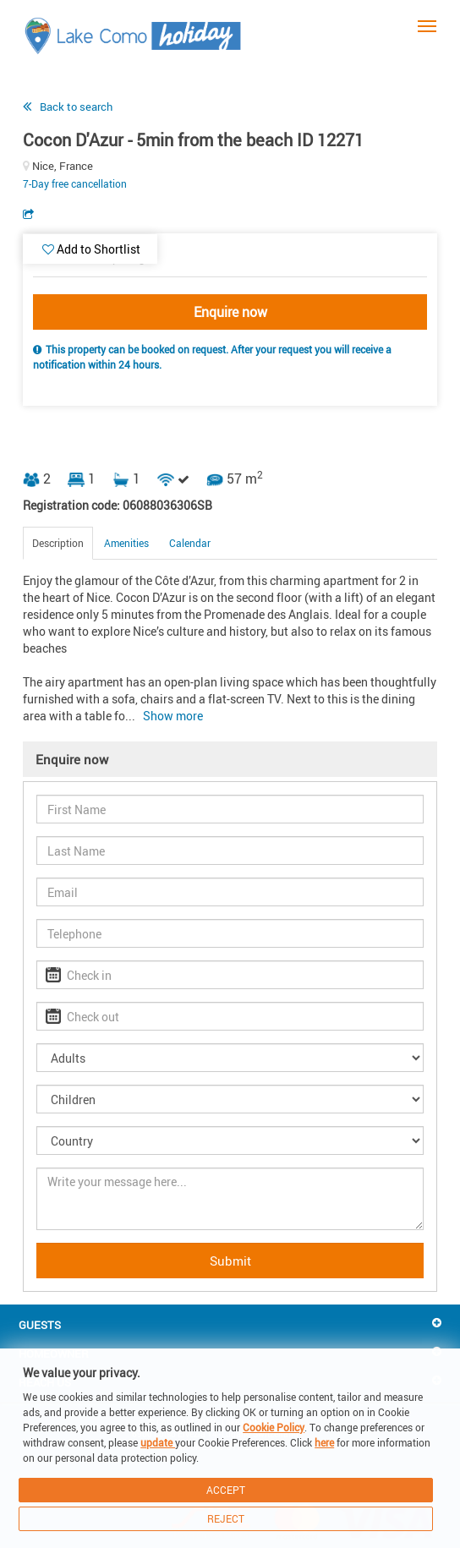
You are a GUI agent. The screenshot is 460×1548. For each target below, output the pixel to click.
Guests (40, 1324)
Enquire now (230, 312)
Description (58, 543)
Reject (225, 1518)
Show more (173, 716)
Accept (225, 1489)
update (157, 1442)
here (324, 1442)
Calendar (190, 543)
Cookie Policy (273, 1427)
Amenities (126, 543)
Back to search (76, 106)
